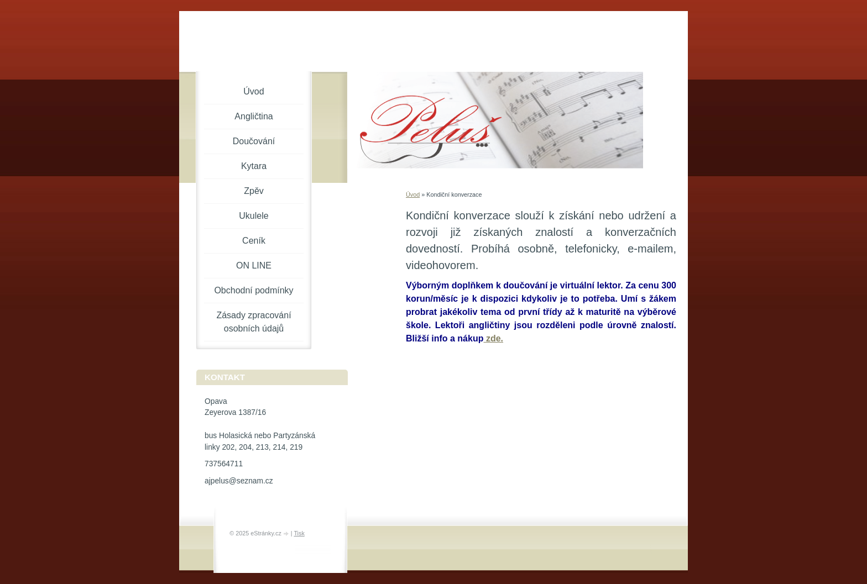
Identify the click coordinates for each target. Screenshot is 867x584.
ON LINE (253, 265)
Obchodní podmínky (253, 290)
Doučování (254, 141)
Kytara (254, 166)
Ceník (253, 240)
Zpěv (254, 191)
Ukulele (253, 215)
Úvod (413, 194)
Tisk (299, 533)
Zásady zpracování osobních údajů (253, 322)
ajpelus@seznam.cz (239, 481)
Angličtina (253, 116)
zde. (493, 338)
